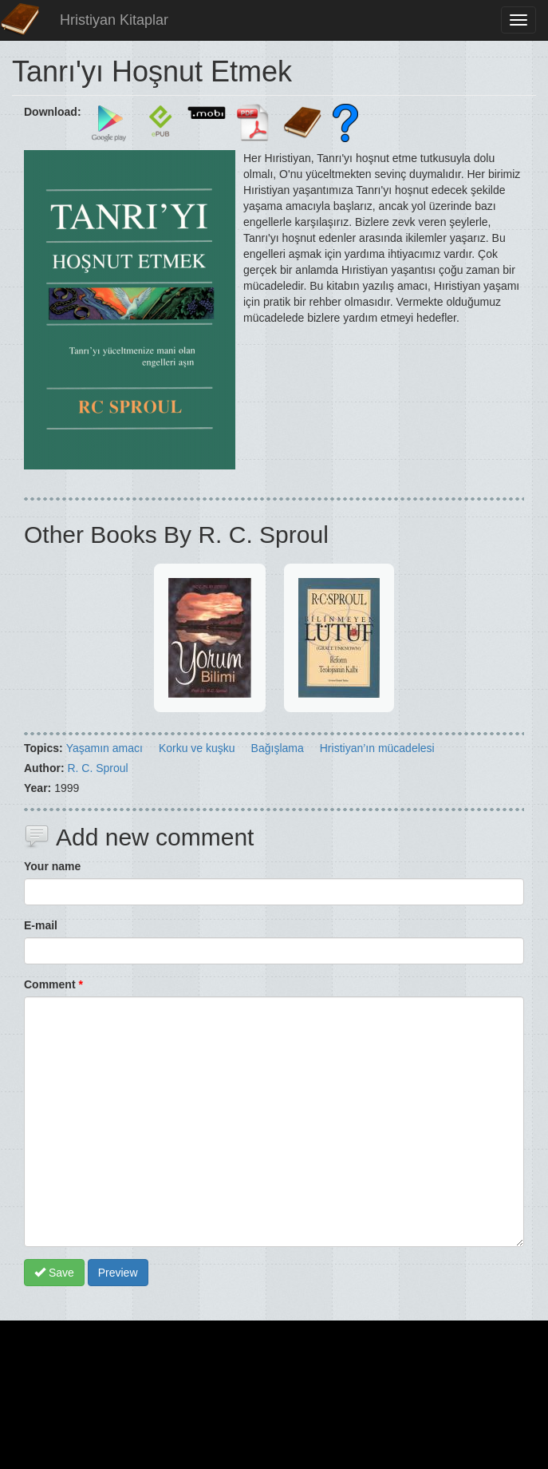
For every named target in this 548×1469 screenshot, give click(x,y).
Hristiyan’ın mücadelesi (377, 748)
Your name (52, 866)
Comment (53, 984)
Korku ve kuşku (197, 748)
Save (54, 1272)
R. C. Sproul (97, 768)
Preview (118, 1272)
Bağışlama (277, 748)
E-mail (40, 925)
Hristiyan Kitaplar (114, 20)
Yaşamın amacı (104, 748)
